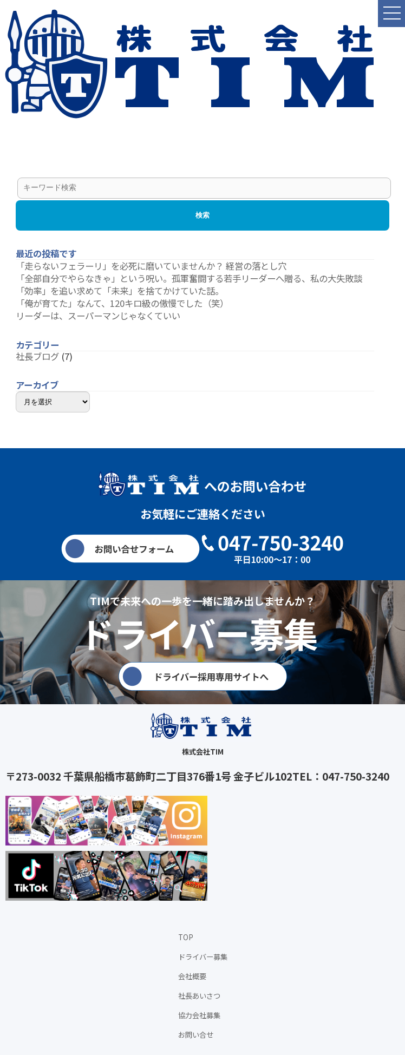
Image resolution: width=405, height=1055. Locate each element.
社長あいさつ (199, 996)
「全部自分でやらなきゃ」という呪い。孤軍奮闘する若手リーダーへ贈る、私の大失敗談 (189, 278)
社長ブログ (37, 356)
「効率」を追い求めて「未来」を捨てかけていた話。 (120, 290)
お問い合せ (195, 1035)
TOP (185, 937)
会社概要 (192, 976)
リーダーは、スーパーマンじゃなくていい (98, 315)
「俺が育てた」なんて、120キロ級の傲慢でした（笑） (122, 303)
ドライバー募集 (202, 957)
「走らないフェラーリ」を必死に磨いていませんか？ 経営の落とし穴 (151, 265)
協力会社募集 (199, 1015)
